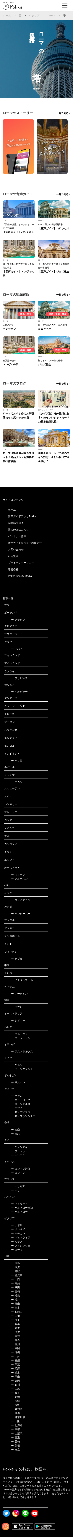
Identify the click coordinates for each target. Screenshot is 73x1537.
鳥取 (15, 1271)
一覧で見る (62, 113)
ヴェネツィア (20, 1237)
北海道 (16, 1425)
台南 (15, 1129)
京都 (15, 1429)
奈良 (15, 1392)
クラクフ (18, 619)
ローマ (51, 15)
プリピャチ (19, 678)
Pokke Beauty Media (20, 576)
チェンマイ (19, 1147)
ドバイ (16, 648)
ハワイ (16, 1108)
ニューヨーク (20, 1099)
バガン (16, 781)
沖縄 (15, 1352)
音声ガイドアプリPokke (22, 516)
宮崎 (15, 1291)
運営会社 (13, 569)
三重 (15, 1437)
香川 (15, 1344)
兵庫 (15, 1368)
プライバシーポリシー (21, 562)
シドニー (18, 1020)
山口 (15, 1279)
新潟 (15, 1396)
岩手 (15, 1327)
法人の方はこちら (18, 529)
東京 (15, 1449)
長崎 (15, 1441)
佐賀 (15, 1267)
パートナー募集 (17, 536)
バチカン (18, 1233)
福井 (15, 1299)
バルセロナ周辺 (22, 1207)
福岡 (15, 1348)
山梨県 (16, 1433)
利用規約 (13, 556)
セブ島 (16, 958)
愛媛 (15, 1360)
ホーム (7, 15)
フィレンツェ (20, 1245)
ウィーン (18, 874)
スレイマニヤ (20, 900)
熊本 (15, 1307)
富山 (15, 1303)
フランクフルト (22, 1068)
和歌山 (16, 1311)
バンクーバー (20, 913)
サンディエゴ (20, 1112)
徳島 (15, 1263)
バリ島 (16, 760)
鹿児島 (16, 1275)
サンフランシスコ (23, 1116)
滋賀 (15, 1332)
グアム (16, 1095)
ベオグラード (20, 691)
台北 (15, 1133)
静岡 (15, 1380)
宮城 (15, 1336)
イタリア (34, 15)
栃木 (15, 1372)
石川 (15, 1384)
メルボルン (19, 878)
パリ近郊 (18, 1186)
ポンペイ (18, 1229)
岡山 (15, 1376)
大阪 (15, 1421)
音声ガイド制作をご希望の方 (25, 542)
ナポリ (16, 1225)
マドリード (19, 1203)
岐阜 (15, 1323)
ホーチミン (19, 993)
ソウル (16, 1007)
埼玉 (15, 1319)
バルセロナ (19, 1211)
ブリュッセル (20, 1038)
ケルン (16, 1064)
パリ (15, 1190)
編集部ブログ (16, 522)
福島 (15, 1295)
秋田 (15, 1287)
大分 (15, 1356)
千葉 (15, 1364)
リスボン (18, 1082)
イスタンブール (22, 980)
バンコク (18, 1155)
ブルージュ (19, 1033)
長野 (15, 1405)
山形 (15, 1315)
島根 (15, 1445)
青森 (15, 1340)
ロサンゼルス (20, 1104)
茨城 (15, 1400)
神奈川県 (18, 1417)
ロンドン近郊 (20, 1168)
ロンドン (18, 1172)
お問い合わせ (16, 549)
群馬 (15, 1413)
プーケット (19, 1151)
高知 (15, 1283)
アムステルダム (22, 1051)
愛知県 (16, 1409)
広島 (15, 1388)
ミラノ (16, 1241)
